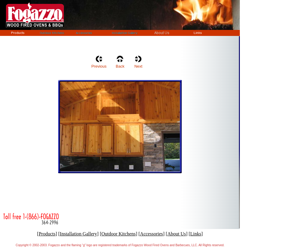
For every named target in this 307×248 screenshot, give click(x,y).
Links (195, 233)
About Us (176, 233)
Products (47, 233)
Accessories (151, 233)
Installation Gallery (78, 233)
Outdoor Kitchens (118, 233)
